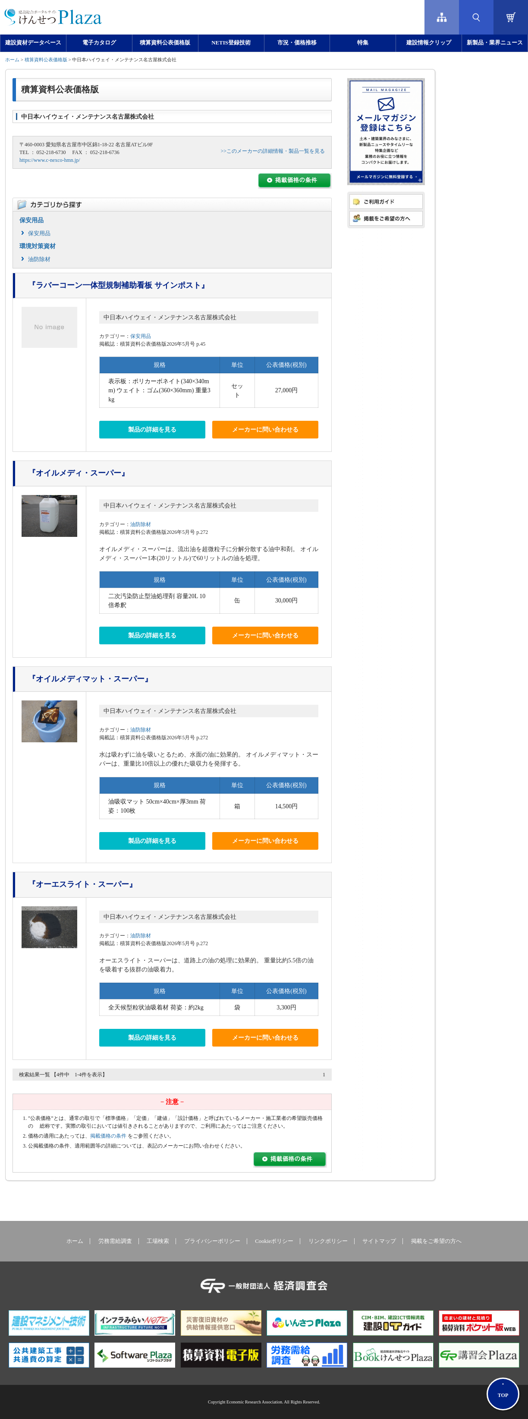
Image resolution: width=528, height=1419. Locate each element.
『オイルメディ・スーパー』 (78, 473)
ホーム (12, 59)
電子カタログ (99, 43)
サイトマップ (379, 1241)
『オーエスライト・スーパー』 (82, 884)
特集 (362, 43)
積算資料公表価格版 (165, 43)
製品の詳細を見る (152, 429)
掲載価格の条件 (108, 1136)
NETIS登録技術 (230, 43)
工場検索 (158, 1241)
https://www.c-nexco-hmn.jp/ (49, 160)
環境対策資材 (37, 246)
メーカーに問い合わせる (265, 429)
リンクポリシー (328, 1241)
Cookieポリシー (274, 1241)
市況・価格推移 (297, 43)
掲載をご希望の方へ (436, 1241)
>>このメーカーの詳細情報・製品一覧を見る (272, 151)
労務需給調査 (115, 1241)
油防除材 (39, 259)
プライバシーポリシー (212, 1241)
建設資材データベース (33, 43)
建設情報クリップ (428, 43)
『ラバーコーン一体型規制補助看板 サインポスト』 (118, 285)
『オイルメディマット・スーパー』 (90, 679)
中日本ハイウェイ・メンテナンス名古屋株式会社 (170, 317)
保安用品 (31, 220)
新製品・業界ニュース (495, 43)
